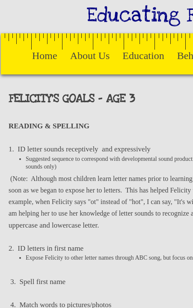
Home (44, 55)
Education (143, 55)
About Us (90, 55)
